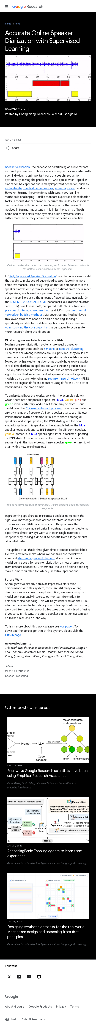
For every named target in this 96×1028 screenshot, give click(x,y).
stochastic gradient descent (36, 558)
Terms (74, 1006)
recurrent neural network (64, 378)
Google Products (40, 1006)
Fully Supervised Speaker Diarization (32, 276)
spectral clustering (71, 349)
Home (8, 23)
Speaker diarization (17, 167)
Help (11, 1019)
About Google (14, 1006)
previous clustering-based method (27, 310)
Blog (17, 23)
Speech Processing (16, 676)
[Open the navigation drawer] (6, 6)
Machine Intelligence (17, 671)
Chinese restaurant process (44, 408)
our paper (66, 626)
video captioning (65, 188)
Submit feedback (33, 1019)
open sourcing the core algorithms (27, 327)
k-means (49, 349)
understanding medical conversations (29, 188)
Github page (13, 635)
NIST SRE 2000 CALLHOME (28, 302)
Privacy (61, 1006)
